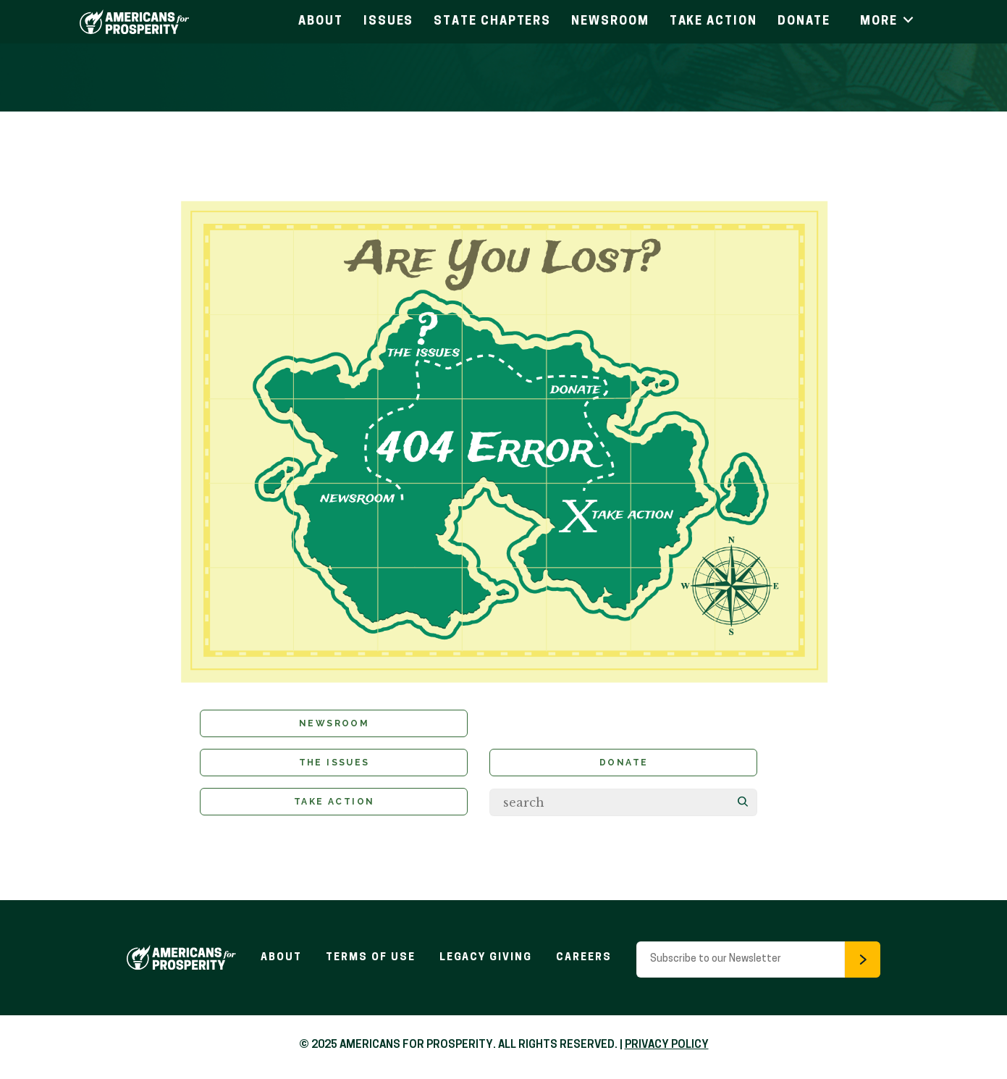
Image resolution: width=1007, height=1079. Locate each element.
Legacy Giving (486, 960)
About (320, 22)
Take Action (713, 22)
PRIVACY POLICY (667, 1048)
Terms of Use (369, 960)
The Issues (334, 765)
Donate (804, 22)
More (888, 22)
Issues (388, 22)
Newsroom (610, 22)
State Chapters (492, 22)
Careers (586, 960)
